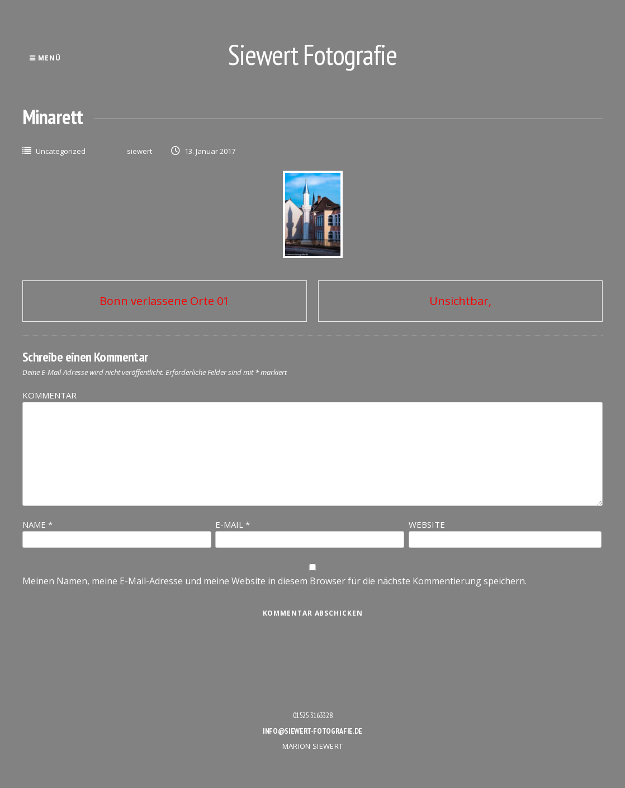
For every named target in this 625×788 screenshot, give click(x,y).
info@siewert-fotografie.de (312, 731)
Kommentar (49, 395)
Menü (45, 58)
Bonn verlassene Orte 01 (164, 300)
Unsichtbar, (460, 300)
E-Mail (232, 524)
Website (427, 524)
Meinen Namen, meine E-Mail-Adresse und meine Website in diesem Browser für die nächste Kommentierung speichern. (274, 581)
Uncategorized (61, 151)
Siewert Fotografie (312, 54)
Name (37, 524)
